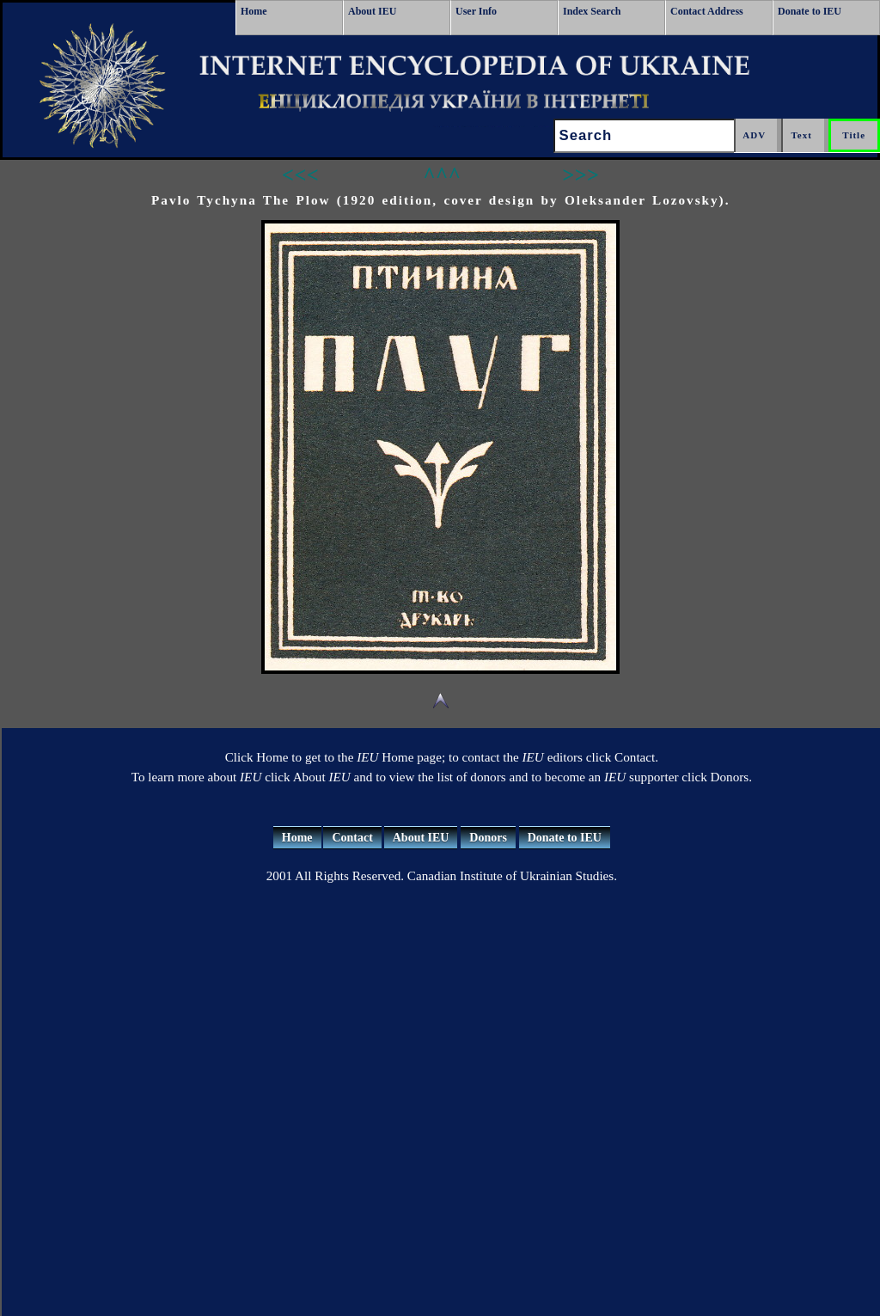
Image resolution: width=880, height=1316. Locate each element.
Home (254, 11)
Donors (488, 837)
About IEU (372, 11)
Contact (352, 837)
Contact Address (706, 11)
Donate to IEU (809, 11)
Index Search (591, 11)
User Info (476, 11)
